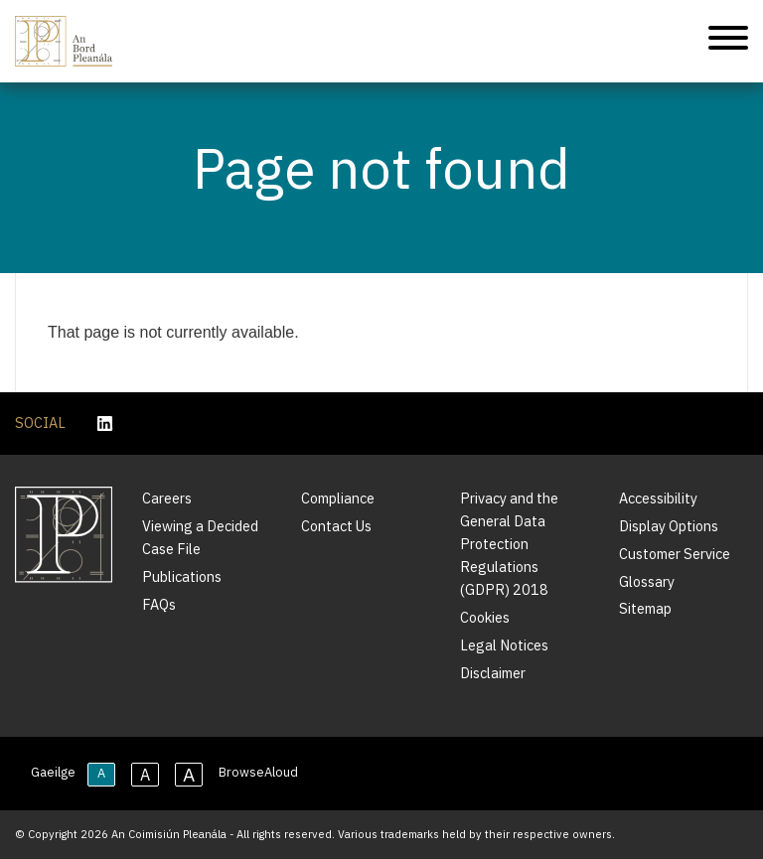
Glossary (647, 581)
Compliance (338, 498)
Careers (167, 498)
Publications (182, 576)
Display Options (668, 525)
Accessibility (658, 498)
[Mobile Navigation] (728, 41)
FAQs (159, 604)
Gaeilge (53, 772)
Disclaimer (493, 672)
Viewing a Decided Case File (200, 537)
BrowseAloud (258, 772)
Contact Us (336, 525)
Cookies (485, 617)
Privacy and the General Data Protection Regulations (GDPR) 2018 (509, 544)
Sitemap (645, 608)
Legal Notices (504, 645)
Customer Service (674, 553)
